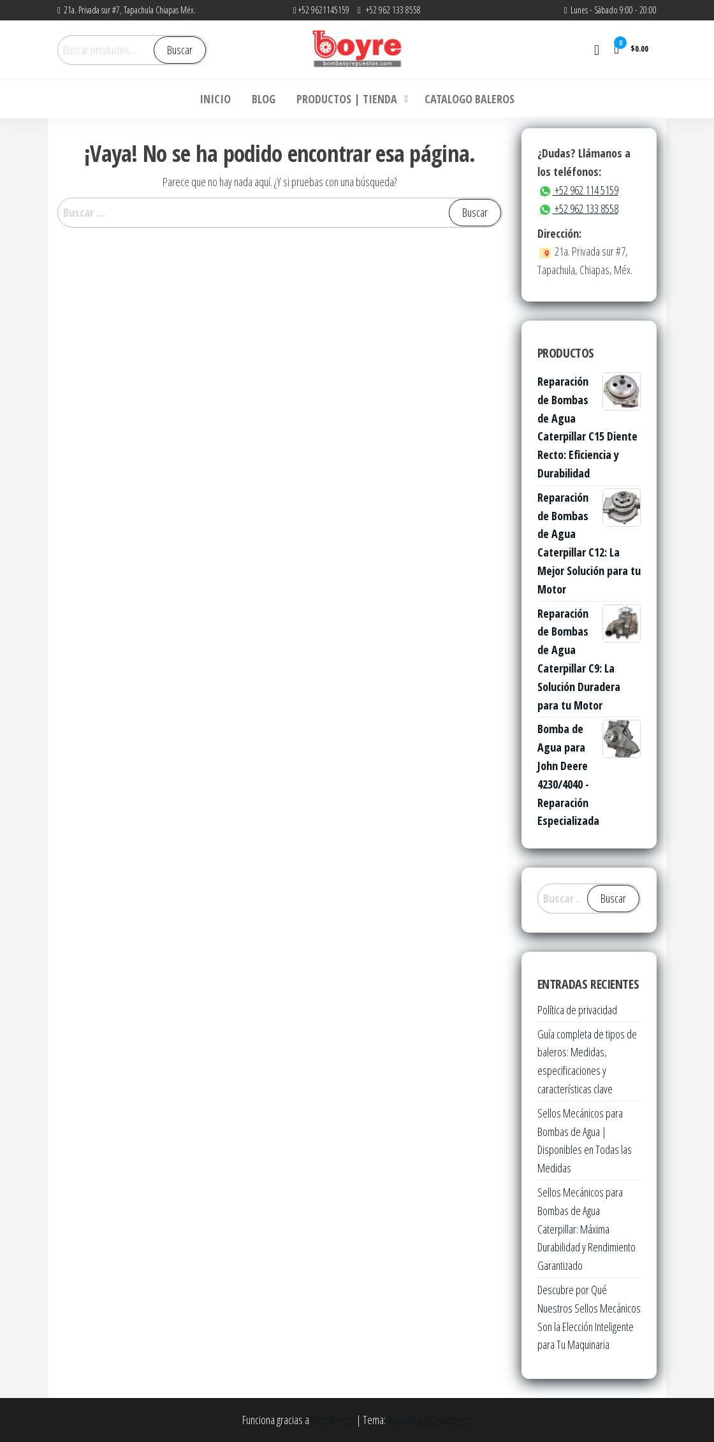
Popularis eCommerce (430, 1419)
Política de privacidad (577, 1009)
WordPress (332, 1419)
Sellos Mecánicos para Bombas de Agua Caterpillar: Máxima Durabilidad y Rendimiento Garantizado (586, 1228)
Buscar (180, 49)
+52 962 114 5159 (577, 190)
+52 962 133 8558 (577, 208)
